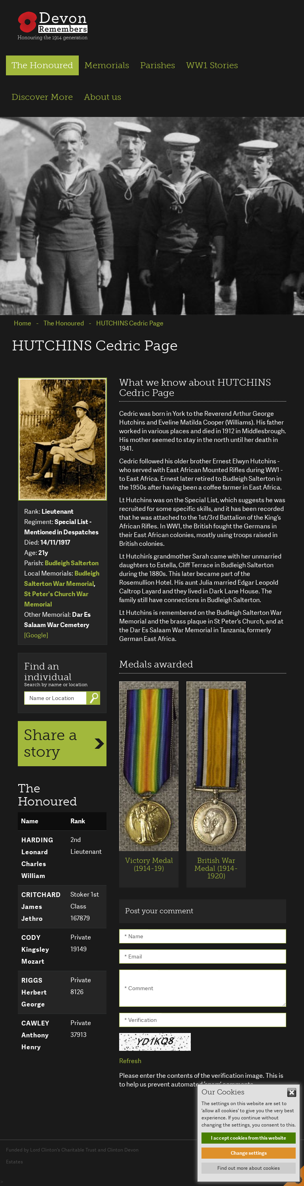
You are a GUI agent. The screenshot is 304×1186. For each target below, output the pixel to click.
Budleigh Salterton (72, 563)
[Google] (36, 635)
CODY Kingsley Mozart (35, 949)
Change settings (249, 1153)
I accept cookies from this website (248, 1138)
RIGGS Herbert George (34, 992)
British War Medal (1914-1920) (216, 868)
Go (95, 698)
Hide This (291, 1092)
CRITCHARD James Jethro (41, 907)
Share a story (50, 743)
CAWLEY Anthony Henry (35, 1035)
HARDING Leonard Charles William (37, 858)
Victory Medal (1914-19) (149, 864)
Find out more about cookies (248, 1168)
